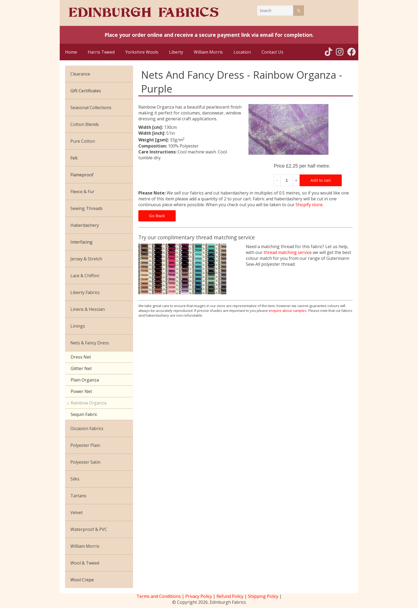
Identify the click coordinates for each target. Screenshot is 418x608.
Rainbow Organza (88, 403)
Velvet (76, 512)
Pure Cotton (82, 141)
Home (71, 52)
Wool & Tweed (84, 563)
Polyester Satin (85, 462)
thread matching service (288, 252)
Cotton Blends (84, 124)
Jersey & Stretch (86, 259)
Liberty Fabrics (85, 292)
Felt (74, 158)
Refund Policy (229, 596)
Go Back (157, 215)
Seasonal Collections (90, 107)
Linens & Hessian (87, 309)
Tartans (78, 496)
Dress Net (81, 357)
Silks (74, 479)
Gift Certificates (85, 91)
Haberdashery (84, 225)
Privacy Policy (198, 596)
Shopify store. (309, 205)
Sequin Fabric (84, 414)
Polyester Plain (85, 445)
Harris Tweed (101, 52)
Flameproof (82, 175)
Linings (77, 326)
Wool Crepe (82, 580)
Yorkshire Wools (141, 52)
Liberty (176, 52)
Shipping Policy (263, 596)
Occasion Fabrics (86, 428)
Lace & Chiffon (84, 276)
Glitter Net (81, 368)
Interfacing (81, 242)
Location (242, 52)
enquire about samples (288, 310)
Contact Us (272, 52)
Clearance (80, 74)
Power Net (81, 391)
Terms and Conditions (158, 596)
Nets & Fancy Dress (89, 343)
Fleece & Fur (82, 191)
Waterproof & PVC (88, 529)
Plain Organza (85, 380)
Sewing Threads (86, 208)
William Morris (208, 52)
